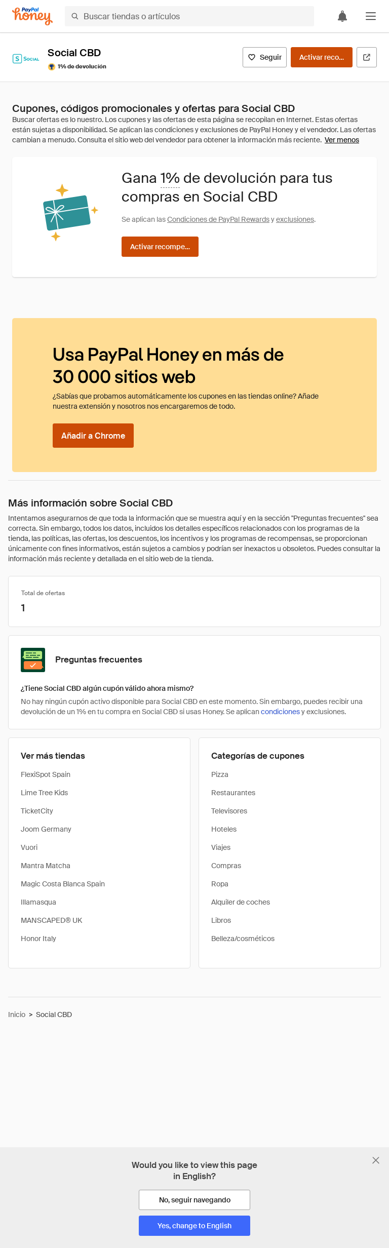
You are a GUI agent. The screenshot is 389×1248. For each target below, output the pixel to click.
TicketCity (37, 810)
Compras (226, 865)
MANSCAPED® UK (51, 920)
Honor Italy (38, 938)
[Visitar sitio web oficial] (367, 57)
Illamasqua (38, 902)
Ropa (219, 883)
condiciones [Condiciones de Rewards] (280, 711)
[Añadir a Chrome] (93, 435)
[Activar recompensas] (322, 57)
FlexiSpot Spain (45, 774)
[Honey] (32, 16)
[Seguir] (265, 57)
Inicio (16, 1014)
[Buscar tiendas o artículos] (189, 16)
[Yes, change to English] (194, 1226)
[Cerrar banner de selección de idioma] (376, 1160)
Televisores (229, 810)
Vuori (29, 847)
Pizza (219, 774)
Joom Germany (46, 829)
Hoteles (224, 829)
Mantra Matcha (45, 865)
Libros (221, 920)
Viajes (220, 847)
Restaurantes (233, 792)
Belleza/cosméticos (243, 938)
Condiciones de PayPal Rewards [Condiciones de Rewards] (218, 219)
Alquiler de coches (240, 902)
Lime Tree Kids (44, 792)
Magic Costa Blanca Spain (63, 883)
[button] (371, 16)
